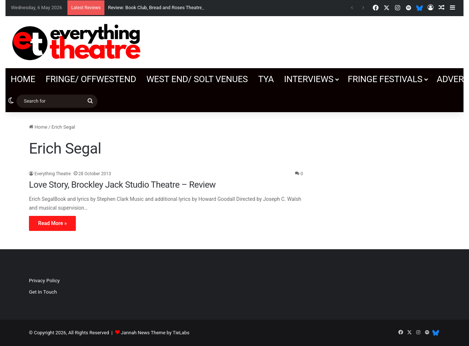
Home (23, 79)
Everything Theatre (52, 173)
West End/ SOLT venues (197, 79)
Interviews (308, 79)
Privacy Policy (44, 280)
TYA (266, 79)
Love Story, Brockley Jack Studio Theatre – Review (122, 185)
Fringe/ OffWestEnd (90, 79)
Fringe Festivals (385, 79)
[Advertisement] (380, 169)
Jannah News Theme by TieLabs (155, 332)
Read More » (52, 223)
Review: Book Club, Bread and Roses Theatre (155, 7)
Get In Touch (43, 292)
